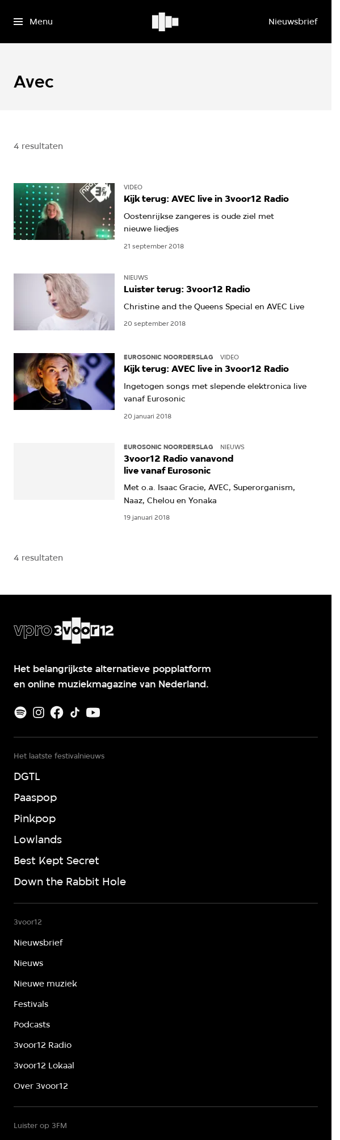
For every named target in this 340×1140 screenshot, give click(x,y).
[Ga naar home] (166, 21)
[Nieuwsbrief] (293, 21)
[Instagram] (38, 712)
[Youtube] (93, 712)
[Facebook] (57, 712)
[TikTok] (75, 712)
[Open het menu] (33, 21)
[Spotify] (20, 712)
